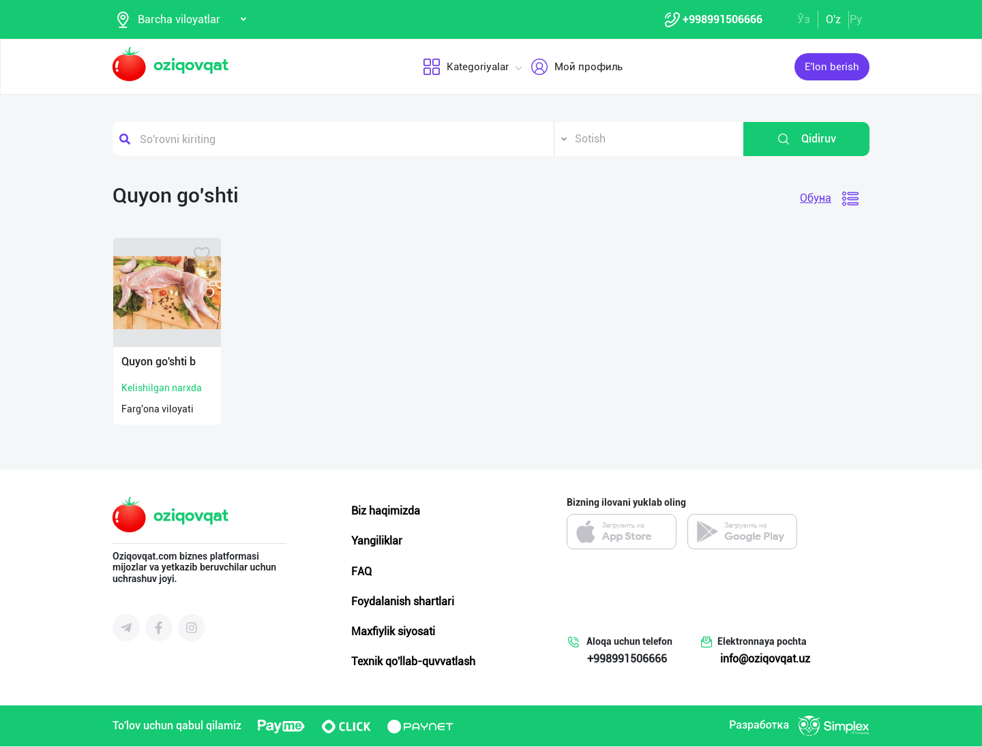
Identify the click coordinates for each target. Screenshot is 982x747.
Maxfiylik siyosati (393, 632)
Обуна (815, 198)
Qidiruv (806, 140)
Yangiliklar (376, 541)
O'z (833, 19)
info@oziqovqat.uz (765, 659)
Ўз (803, 19)
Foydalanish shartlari (402, 602)
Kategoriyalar (465, 67)
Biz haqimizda (385, 511)
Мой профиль (576, 67)
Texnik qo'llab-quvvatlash (413, 662)
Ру (856, 19)
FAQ (361, 572)
